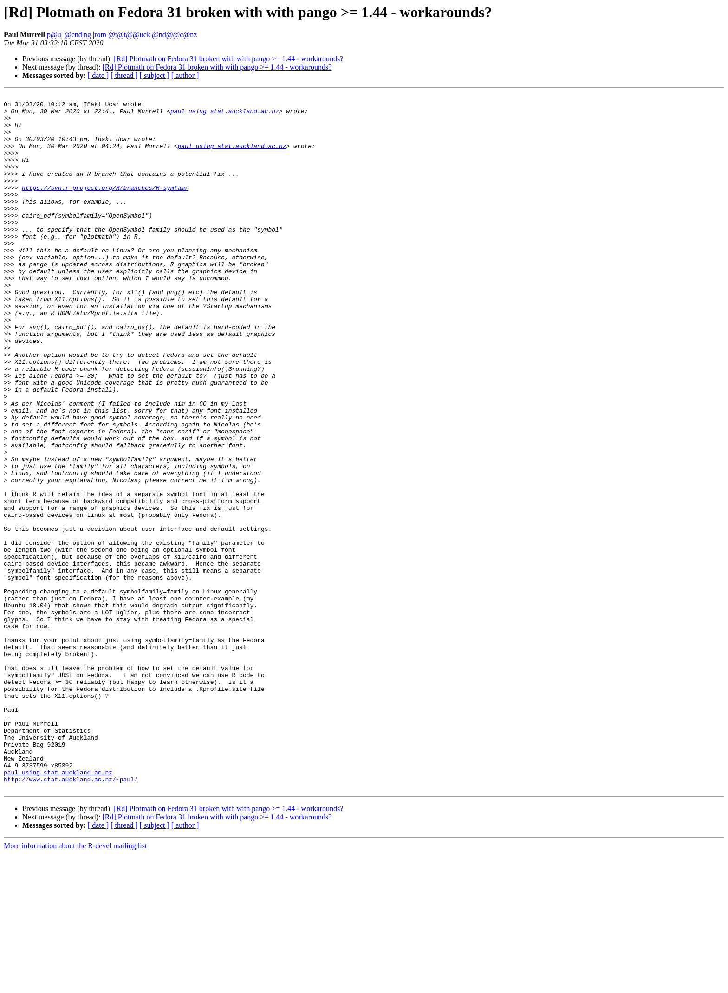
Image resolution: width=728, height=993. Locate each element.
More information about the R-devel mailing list (75, 985)
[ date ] (98, 75)
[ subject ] (154, 75)
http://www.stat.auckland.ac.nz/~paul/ (71, 917)
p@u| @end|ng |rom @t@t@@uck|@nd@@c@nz (122, 35)
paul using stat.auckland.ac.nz (224, 115)
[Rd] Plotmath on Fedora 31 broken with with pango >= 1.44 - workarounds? (228, 59)
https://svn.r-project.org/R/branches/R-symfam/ (105, 207)
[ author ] (185, 75)
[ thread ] (124, 75)
